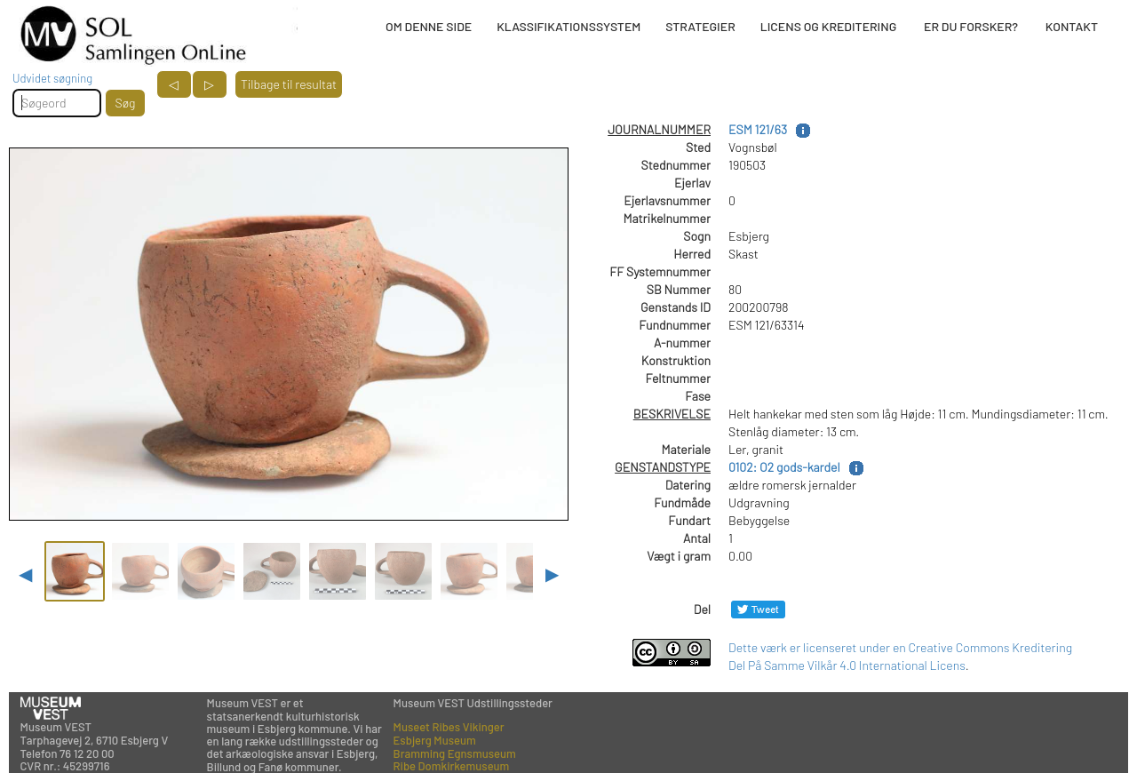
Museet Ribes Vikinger (449, 727)
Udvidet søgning (52, 78)
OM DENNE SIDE (429, 26)
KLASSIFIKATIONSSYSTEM (568, 26)
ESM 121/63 (757, 129)
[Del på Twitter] (758, 609)
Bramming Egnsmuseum (455, 753)
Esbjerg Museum (435, 740)
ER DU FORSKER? (971, 26)
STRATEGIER (700, 26)
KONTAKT (1072, 26)
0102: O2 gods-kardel (784, 466)
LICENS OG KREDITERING (828, 26)
